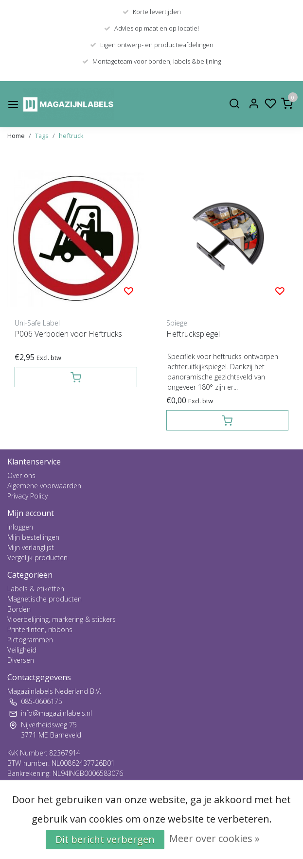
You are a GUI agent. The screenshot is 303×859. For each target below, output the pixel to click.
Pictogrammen (30, 639)
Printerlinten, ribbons (39, 629)
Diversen (20, 660)
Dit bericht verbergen (105, 839)
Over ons (21, 475)
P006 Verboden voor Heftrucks (68, 333)
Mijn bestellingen (33, 537)
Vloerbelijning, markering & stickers (61, 619)
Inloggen (20, 527)
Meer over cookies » (214, 838)
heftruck (71, 135)
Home (16, 135)
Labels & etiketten (35, 588)
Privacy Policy (27, 495)
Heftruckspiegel (193, 333)
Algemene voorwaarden (44, 485)
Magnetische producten (44, 598)
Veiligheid (21, 649)
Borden (19, 609)
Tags (42, 135)
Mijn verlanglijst (30, 547)
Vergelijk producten (37, 557)
